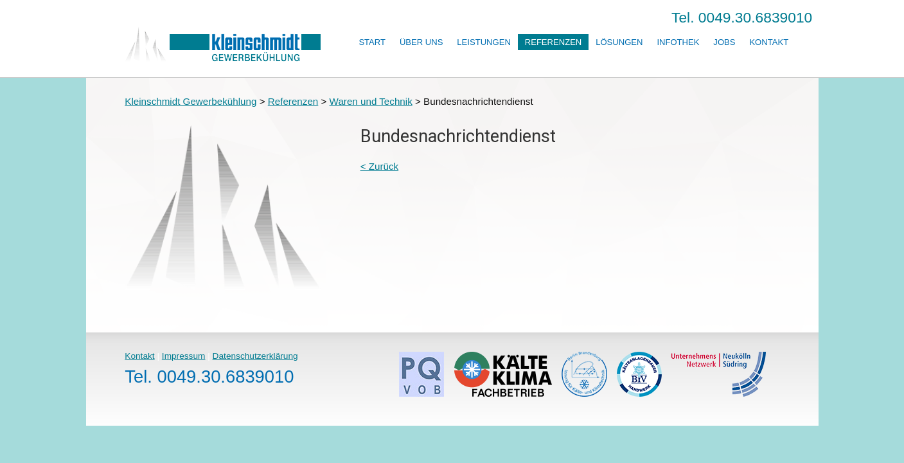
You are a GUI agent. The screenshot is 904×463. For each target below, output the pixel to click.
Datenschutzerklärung (255, 356)
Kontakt (768, 42)
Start (372, 42)
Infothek (678, 42)
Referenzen (553, 42)
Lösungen (619, 42)
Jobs (724, 42)
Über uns (421, 42)
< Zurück (379, 166)
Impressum (184, 356)
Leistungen (483, 42)
